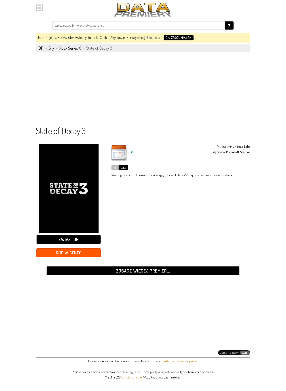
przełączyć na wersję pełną (179, 361)
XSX (123, 167)
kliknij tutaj (153, 37)
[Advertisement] (143, 91)
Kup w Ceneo (69, 252)
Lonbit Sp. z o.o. (132, 377)
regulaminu (135, 372)
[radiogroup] (234, 352)
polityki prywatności (163, 372)
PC (115, 167)
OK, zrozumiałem (179, 38)
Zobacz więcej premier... (143, 271)
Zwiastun (69, 239)
